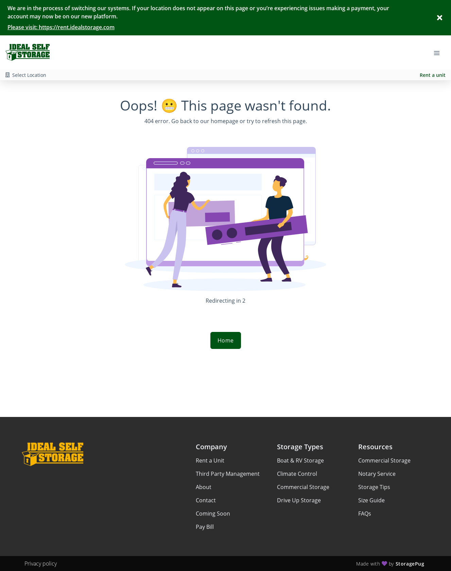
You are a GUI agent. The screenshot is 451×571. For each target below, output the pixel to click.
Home (226, 340)
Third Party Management (228, 473)
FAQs (364, 513)
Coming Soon (213, 513)
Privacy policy (40, 563)
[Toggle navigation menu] (439, 52)
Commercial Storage (303, 487)
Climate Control (297, 473)
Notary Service (377, 473)
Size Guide (371, 500)
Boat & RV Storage (300, 460)
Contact (206, 500)
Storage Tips (374, 487)
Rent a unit (433, 75)
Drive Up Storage (299, 500)
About (203, 487)
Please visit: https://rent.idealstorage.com (61, 27)
